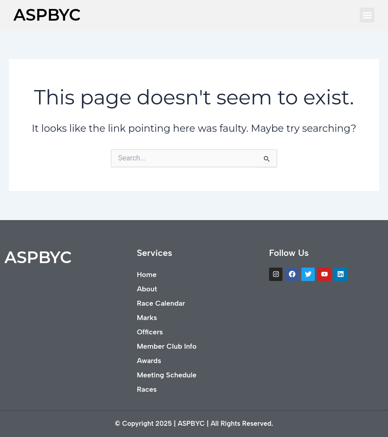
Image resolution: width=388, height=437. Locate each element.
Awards (149, 360)
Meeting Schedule (167, 375)
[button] (367, 15)
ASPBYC (46, 15)
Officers (150, 332)
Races (147, 389)
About (147, 289)
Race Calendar (161, 303)
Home (147, 274)
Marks (147, 317)
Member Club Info (167, 346)
